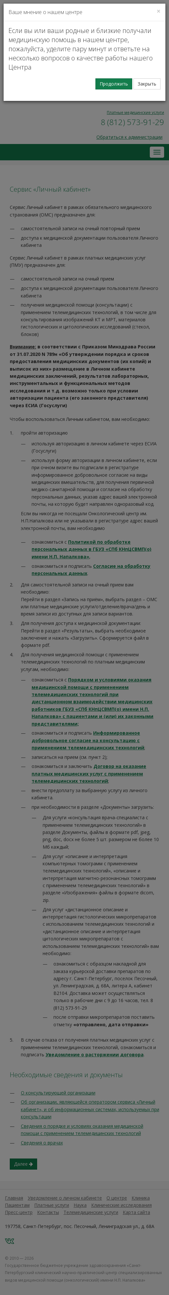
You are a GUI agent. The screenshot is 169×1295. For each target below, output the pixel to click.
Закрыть (147, 84)
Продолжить (114, 84)
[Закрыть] (159, 11)
